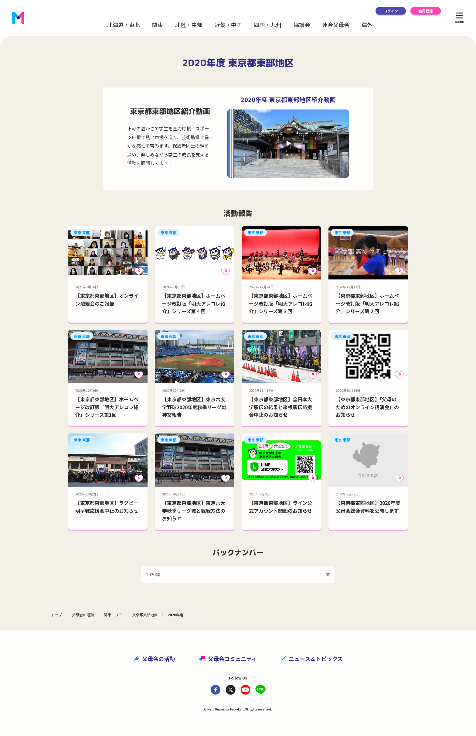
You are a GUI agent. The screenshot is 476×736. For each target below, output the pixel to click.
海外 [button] (367, 25)
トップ (56, 614)
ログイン (390, 10)
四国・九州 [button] (267, 25)
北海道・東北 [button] (123, 25)
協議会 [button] (302, 25)
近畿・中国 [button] (228, 25)
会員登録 (425, 10)
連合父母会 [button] (335, 25)
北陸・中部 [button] (188, 25)
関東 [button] (157, 25)
